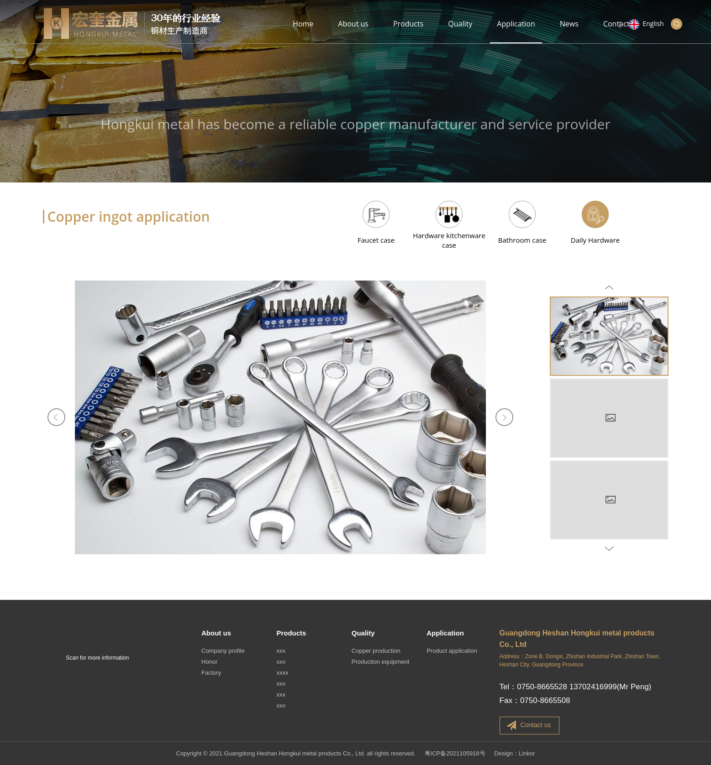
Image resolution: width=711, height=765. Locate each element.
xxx (280, 650)
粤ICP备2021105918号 (455, 753)
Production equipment (380, 661)
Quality (460, 31)
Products (408, 31)
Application (516, 31)
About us (353, 31)
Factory (211, 672)
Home (303, 31)
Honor (209, 661)
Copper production (376, 650)
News (569, 31)
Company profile (223, 650)
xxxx (282, 672)
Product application (452, 650)
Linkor (527, 753)
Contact (616, 31)
